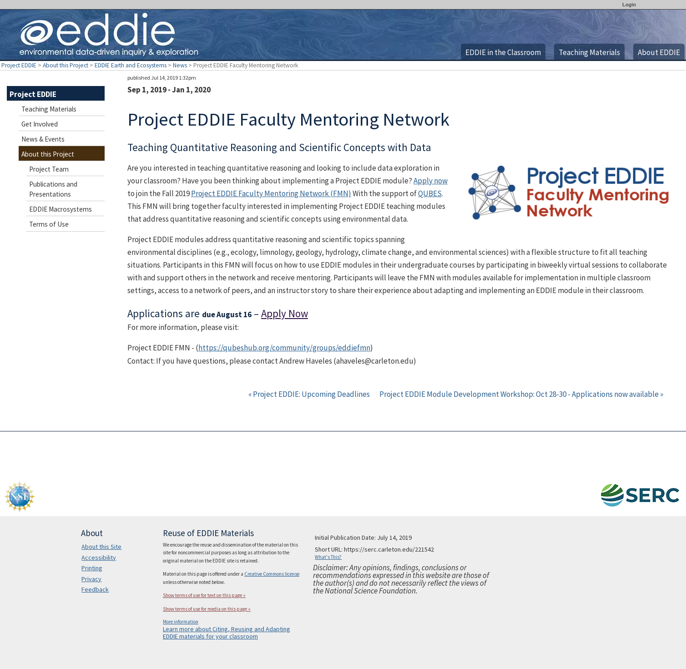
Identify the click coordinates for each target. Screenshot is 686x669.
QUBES (430, 193)
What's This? (328, 557)
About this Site (101, 546)
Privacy (91, 579)
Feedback (95, 589)
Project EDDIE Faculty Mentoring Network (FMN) (271, 193)
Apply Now (284, 313)
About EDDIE (659, 52)
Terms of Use (49, 224)
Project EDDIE (18, 65)
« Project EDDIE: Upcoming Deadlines (309, 394)
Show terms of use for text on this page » (204, 595)
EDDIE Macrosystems (60, 209)
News (180, 65)
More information (180, 621)
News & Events (43, 139)
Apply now (431, 181)
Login (629, 4)
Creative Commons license (271, 574)
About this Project (65, 65)
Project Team (49, 169)
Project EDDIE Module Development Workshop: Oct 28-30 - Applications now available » (521, 394)
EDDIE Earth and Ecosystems (130, 65)
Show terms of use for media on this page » (207, 609)
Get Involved (39, 124)
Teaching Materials (589, 52)
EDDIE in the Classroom (503, 52)
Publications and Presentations (53, 189)
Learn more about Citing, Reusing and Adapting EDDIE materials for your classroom (226, 632)
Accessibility (98, 557)
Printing (91, 568)
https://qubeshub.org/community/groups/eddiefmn (284, 348)
